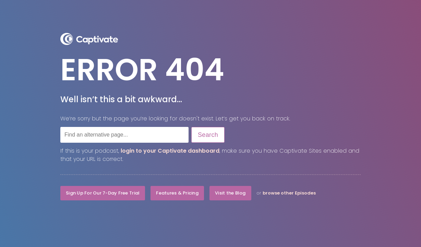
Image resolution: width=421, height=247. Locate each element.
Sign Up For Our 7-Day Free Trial (103, 193)
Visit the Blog (230, 193)
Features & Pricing (177, 193)
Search (208, 134)
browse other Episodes (289, 193)
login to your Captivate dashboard (170, 151)
